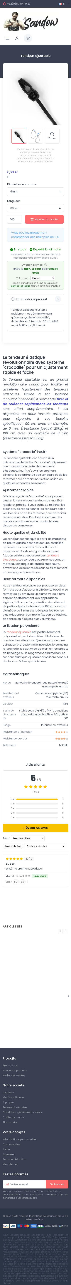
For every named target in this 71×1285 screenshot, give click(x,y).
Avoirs (6, 1149)
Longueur (13, 201)
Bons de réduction (14, 1159)
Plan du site (10, 1122)
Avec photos (13, 846)
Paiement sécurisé (15, 1107)
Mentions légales (13, 1097)
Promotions (10, 1065)
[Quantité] (14, 219)
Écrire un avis (35, 828)
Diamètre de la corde (21, 184)
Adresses (8, 1154)
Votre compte (14, 1132)
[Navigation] (7, 38)
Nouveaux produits (15, 1070)
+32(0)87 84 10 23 (19, 4)
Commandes (11, 1144)
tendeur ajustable (18, 632)
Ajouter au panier (44, 219)
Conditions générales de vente (23, 1112)
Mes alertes (10, 1164)
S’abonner (57, 1184)
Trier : (6, 838)
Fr (62, 4)
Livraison (8, 1092)
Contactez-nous (20, 286)
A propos (8, 1102)
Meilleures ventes (14, 1075)
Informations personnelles (19, 1139)
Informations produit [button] (36, 299)
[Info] (45, 264)
